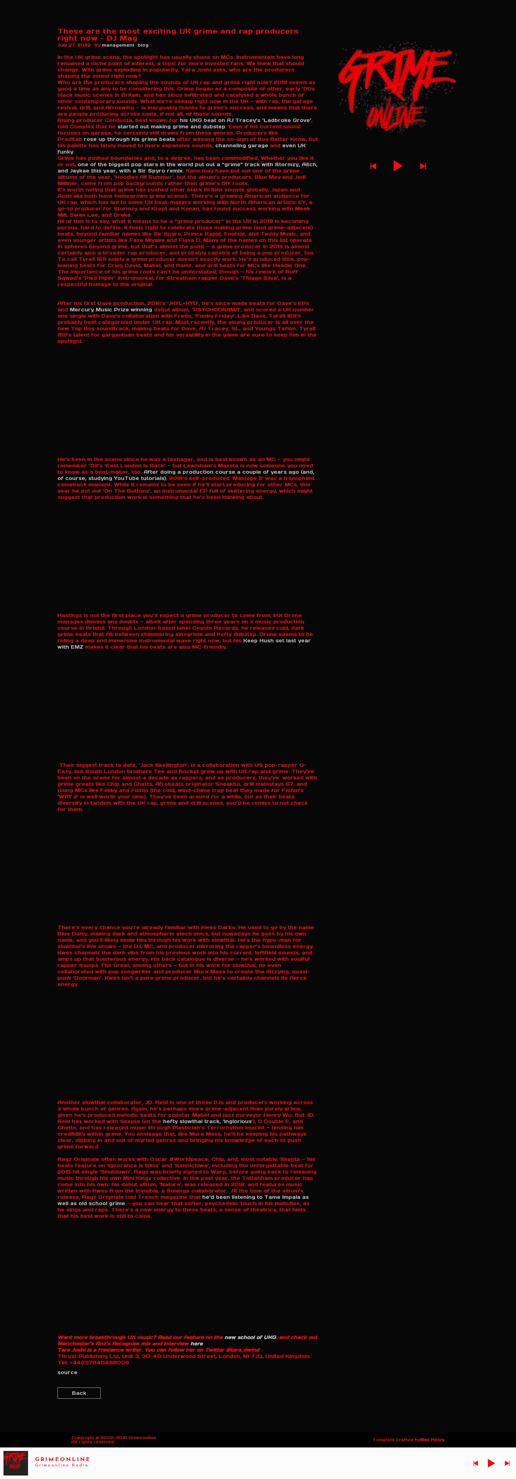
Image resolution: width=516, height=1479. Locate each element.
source (67, 1372)
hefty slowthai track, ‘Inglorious (207, 1121)
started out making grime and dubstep (171, 126)
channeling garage (241, 145)
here (196, 1343)
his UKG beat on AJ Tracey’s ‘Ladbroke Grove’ (245, 120)
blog (143, 45)
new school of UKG (250, 1337)
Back (79, 1393)
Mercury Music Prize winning (111, 309)
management (118, 45)
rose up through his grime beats (129, 139)
